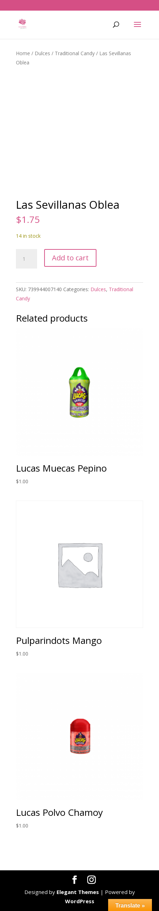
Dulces (42, 53)
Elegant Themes (78, 891)
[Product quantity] (26, 259)
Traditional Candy (75, 53)
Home (23, 53)
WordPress (79, 901)
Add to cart (70, 258)
